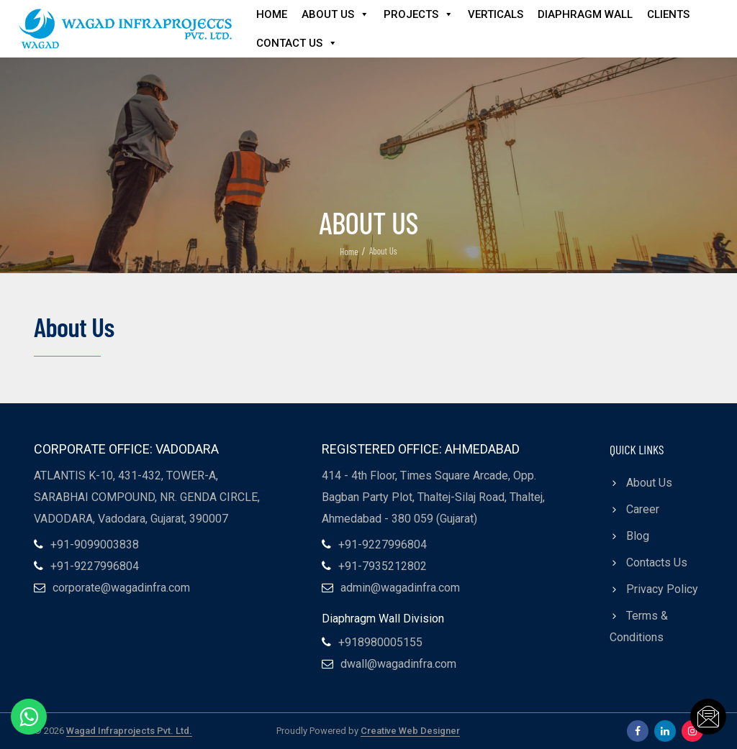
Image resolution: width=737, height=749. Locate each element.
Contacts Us (656, 562)
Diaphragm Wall (585, 14)
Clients (668, 14)
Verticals (495, 14)
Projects (418, 14)
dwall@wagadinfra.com (398, 664)
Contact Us (297, 43)
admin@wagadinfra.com (400, 587)
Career (642, 509)
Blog (637, 536)
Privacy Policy (662, 589)
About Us (335, 14)
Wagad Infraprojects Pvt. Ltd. (129, 730)
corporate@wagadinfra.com (121, 587)
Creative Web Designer (410, 730)
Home (271, 14)
